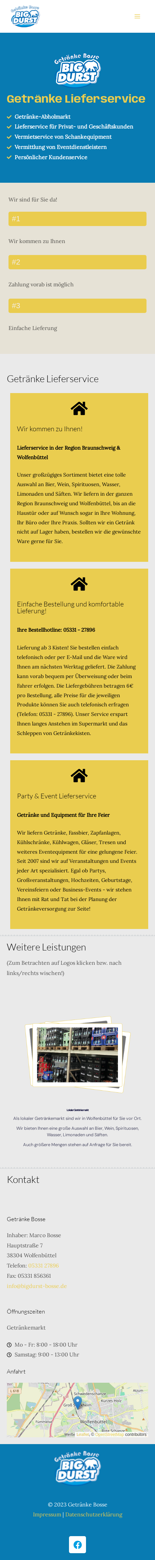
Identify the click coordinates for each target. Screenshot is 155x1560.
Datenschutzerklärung (93, 1514)
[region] (77, 1081)
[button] (77, 1403)
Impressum (47, 1514)
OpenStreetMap (109, 1434)
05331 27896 (43, 1265)
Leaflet (82, 1434)
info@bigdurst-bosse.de (37, 1285)
